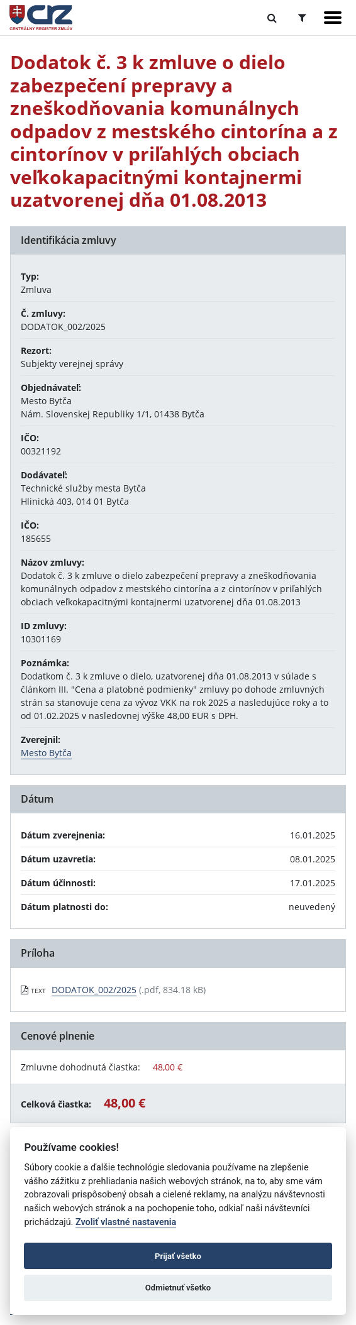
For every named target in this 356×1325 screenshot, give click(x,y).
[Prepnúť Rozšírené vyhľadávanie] (302, 18)
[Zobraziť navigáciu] (333, 18)
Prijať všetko (178, 1256)
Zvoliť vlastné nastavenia (125, 1222)
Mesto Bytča (46, 753)
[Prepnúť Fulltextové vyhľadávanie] (272, 18)
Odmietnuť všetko (178, 1287)
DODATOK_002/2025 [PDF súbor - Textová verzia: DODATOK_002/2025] (94, 990)
